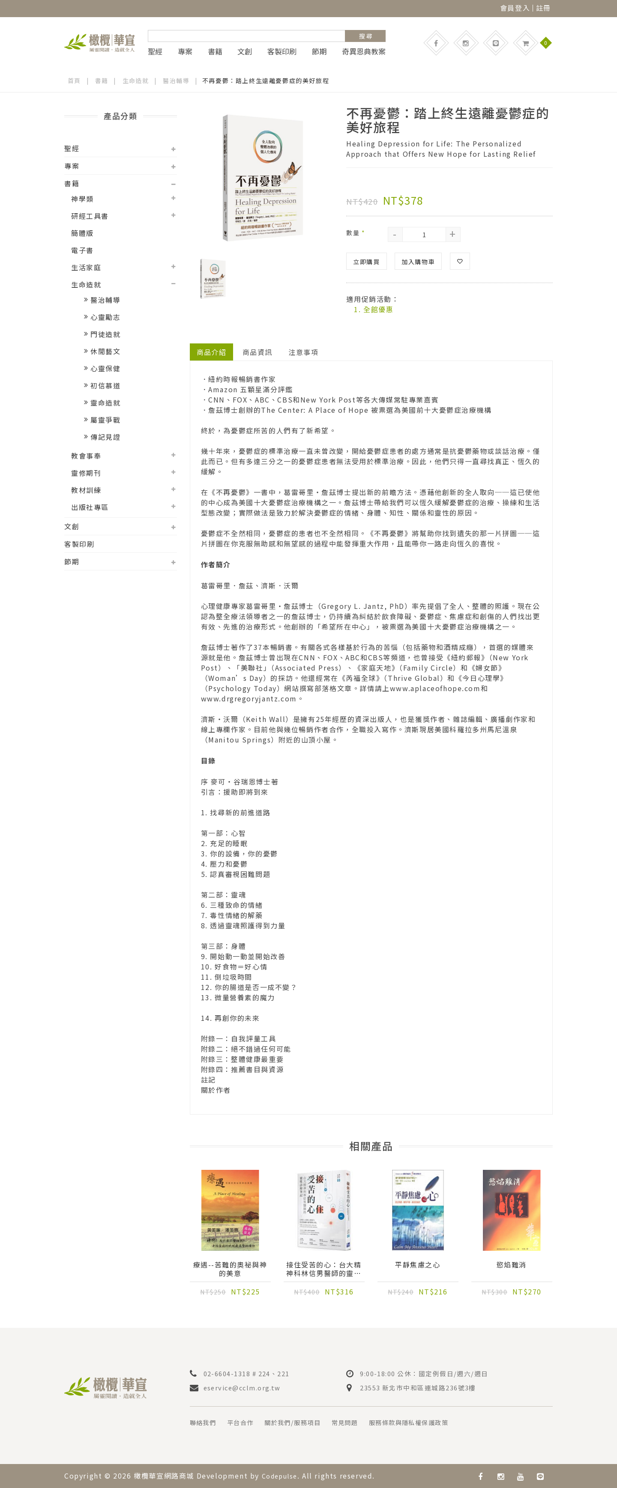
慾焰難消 (511, 1265)
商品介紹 (212, 351)
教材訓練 (86, 490)
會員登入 (515, 8)
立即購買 (366, 261)
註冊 (543, 8)
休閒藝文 (105, 351)
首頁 (74, 80)
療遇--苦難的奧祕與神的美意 (230, 1269)
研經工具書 (90, 216)
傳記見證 (105, 437)
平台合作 (246, 1422)
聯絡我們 (205, 1422)
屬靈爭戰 (105, 419)
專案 (185, 51)
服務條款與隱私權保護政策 (433, 1422)
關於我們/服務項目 (303, 1422)
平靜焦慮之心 (417, 1265)
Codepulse (282, 1475)
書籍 (215, 51)
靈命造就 (105, 402)
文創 (244, 51)
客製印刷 (282, 51)
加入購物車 (418, 261)
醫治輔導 (176, 80)
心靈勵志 (105, 317)
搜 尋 (365, 36)
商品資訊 (258, 351)
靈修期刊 (86, 473)
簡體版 (82, 233)
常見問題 (362, 1422)
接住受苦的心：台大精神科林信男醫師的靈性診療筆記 (324, 1269)
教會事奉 (86, 455)
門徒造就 (105, 334)
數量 (355, 232)
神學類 (82, 199)
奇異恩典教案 (364, 51)
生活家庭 (86, 267)
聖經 (155, 51)
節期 (319, 51)
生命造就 (136, 80)
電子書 (82, 250)
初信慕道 (105, 385)
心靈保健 (105, 368)
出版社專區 (90, 507)
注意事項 (304, 351)
